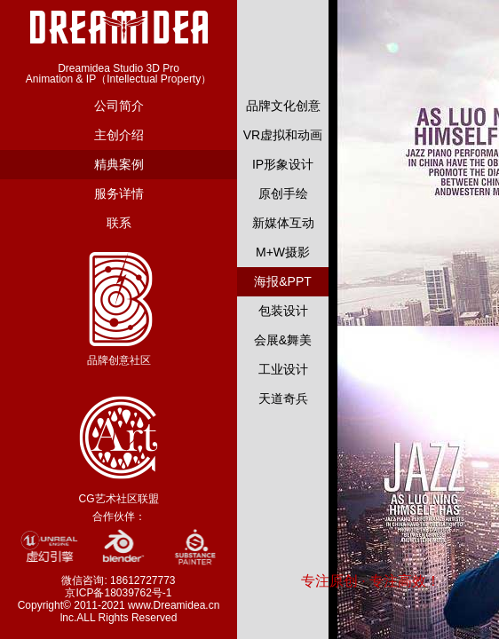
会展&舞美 (283, 340)
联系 (119, 223)
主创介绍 (119, 135)
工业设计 (283, 369)
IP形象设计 (282, 164)
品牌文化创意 (283, 106)
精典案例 (119, 164)
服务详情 (119, 193)
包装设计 (283, 311)
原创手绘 (283, 193)
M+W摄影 (283, 252)
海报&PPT (283, 281)
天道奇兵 (283, 398)
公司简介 (119, 106)
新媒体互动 (283, 223)
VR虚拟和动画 (282, 135)
